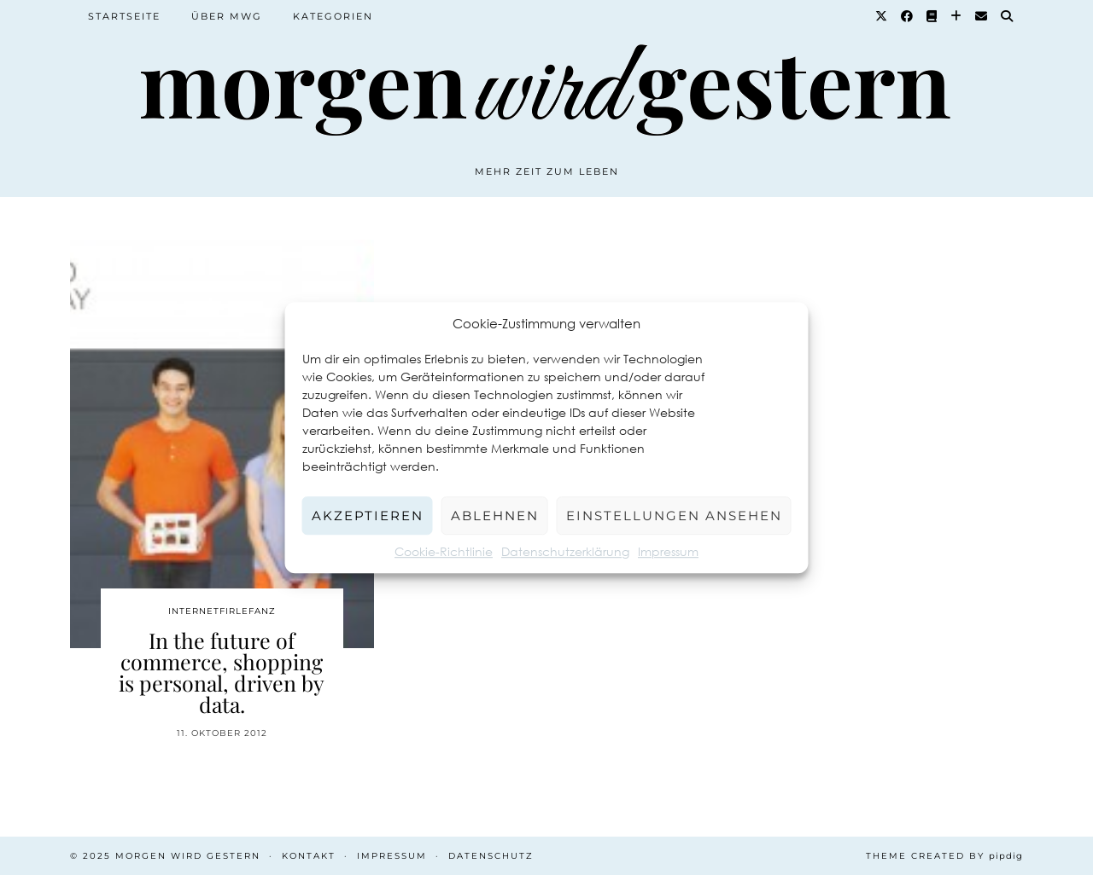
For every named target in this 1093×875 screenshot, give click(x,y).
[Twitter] (882, 16)
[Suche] (1007, 16)
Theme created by (944, 855)
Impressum (668, 551)
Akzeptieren (368, 515)
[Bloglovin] (956, 16)
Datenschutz (491, 855)
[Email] (982, 16)
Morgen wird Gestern (187, 855)
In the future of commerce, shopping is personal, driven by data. (221, 672)
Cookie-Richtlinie (444, 551)
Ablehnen (495, 515)
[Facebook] (908, 16)
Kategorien (333, 16)
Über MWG (226, 16)
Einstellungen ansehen (674, 515)
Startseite (124, 16)
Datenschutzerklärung (565, 551)
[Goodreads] (932, 16)
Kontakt (309, 855)
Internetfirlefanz (222, 611)
